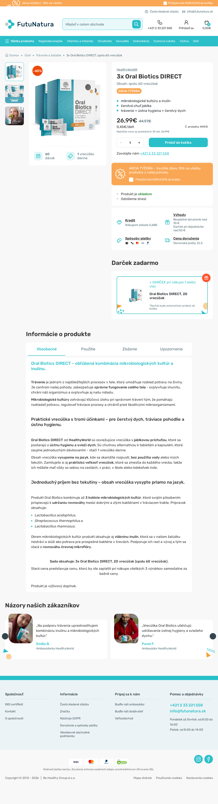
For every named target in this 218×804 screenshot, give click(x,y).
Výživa (184, 41)
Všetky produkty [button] (19, 41)
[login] (186, 24)
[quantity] (130, 142)
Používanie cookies (169, 778)
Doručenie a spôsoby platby (79, 725)
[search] (102, 24)
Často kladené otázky (162, 11)
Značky (65, 711)
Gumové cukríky (164, 41)
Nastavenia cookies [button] (199, 778)
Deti (196, 41)
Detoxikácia (141, 41)
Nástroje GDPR (70, 718)
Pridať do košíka (178, 143)
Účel (27, 55)
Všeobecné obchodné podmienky (75, 734)
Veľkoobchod (124, 718)
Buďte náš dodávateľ (129, 711)
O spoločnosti (14, 718)
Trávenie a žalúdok (48, 55)
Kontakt (10, 711)
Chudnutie (105, 41)
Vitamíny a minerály (80, 41)
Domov (12, 55)
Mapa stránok (142, 778)
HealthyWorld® (127, 69)
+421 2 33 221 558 (154, 153)
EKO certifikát (14, 704)
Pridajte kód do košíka (190, 3)
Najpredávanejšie (51, 41)
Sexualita (122, 41)
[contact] (160, 24)
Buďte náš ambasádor (130, 704)
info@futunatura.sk (197, 11)
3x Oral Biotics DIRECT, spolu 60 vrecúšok (94, 55)
